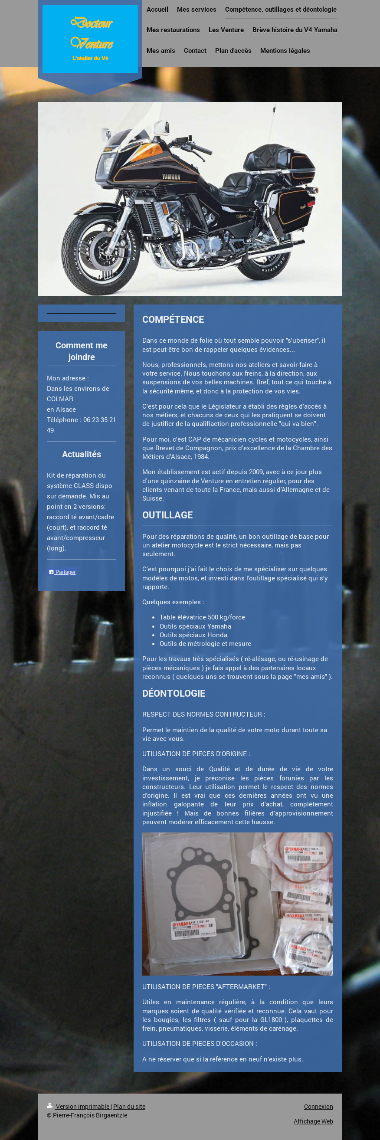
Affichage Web (313, 1121)
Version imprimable (79, 1106)
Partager (62, 572)
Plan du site (129, 1106)
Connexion (318, 1106)
